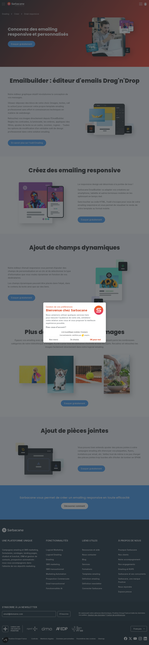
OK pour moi (95, 340)
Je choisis (74, 340)
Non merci (53, 340)
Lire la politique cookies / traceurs (74, 332)
